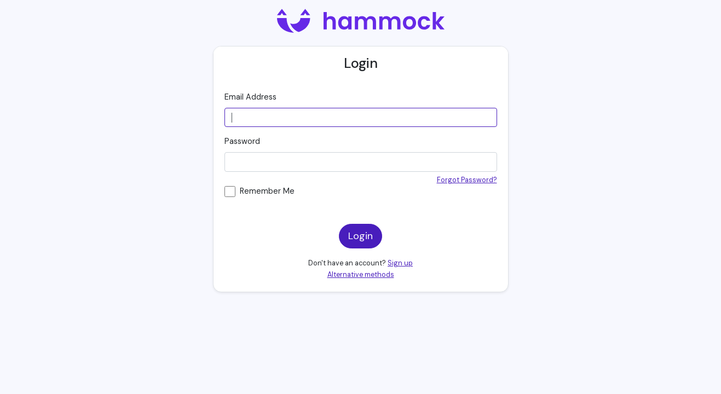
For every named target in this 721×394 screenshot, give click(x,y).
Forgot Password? (467, 180)
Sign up (400, 263)
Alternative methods (360, 274)
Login (360, 235)
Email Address (250, 97)
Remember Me (267, 191)
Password (242, 141)
